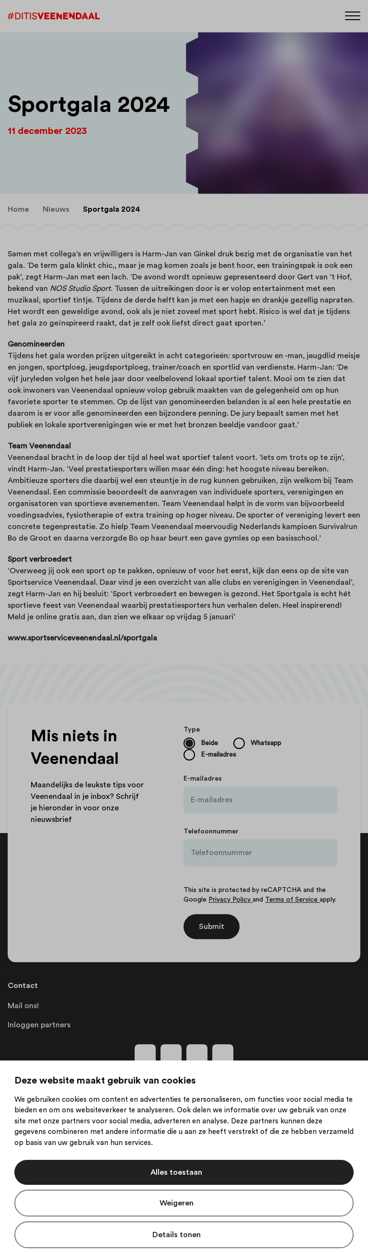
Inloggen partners (39, 1025)
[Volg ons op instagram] (171, 1054)
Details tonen (176, 1235)
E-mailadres (203, 778)
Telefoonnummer (211, 831)
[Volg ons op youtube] (196, 1054)
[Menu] (352, 15)
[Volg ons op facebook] (145, 1054)
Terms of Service (292, 899)
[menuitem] (18, 209)
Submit (211, 926)
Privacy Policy (230, 899)
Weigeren (177, 1203)
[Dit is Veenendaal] (54, 16)
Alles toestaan (176, 1172)
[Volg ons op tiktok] (222, 1054)
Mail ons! (23, 1006)
